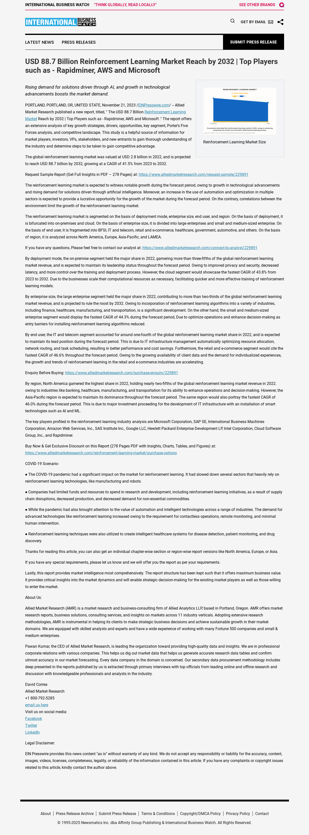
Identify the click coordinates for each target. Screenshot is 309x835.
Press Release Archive (75, 813)
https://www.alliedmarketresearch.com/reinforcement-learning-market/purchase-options (101, 453)
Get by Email (257, 22)
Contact (262, 813)
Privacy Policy (238, 813)
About (46, 813)
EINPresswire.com (153, 105)
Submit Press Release (117, 813)
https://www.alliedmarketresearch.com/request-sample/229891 (193, 174)
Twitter (31, 725)
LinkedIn (32, 732)
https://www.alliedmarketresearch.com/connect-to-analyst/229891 (199, 247)
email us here (36, 705)
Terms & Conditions (158, 813)
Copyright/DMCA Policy (200, 813)
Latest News (39, 42)
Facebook (33, 718)
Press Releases (79, 42)
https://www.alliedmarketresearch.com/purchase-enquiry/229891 (121, 372)
